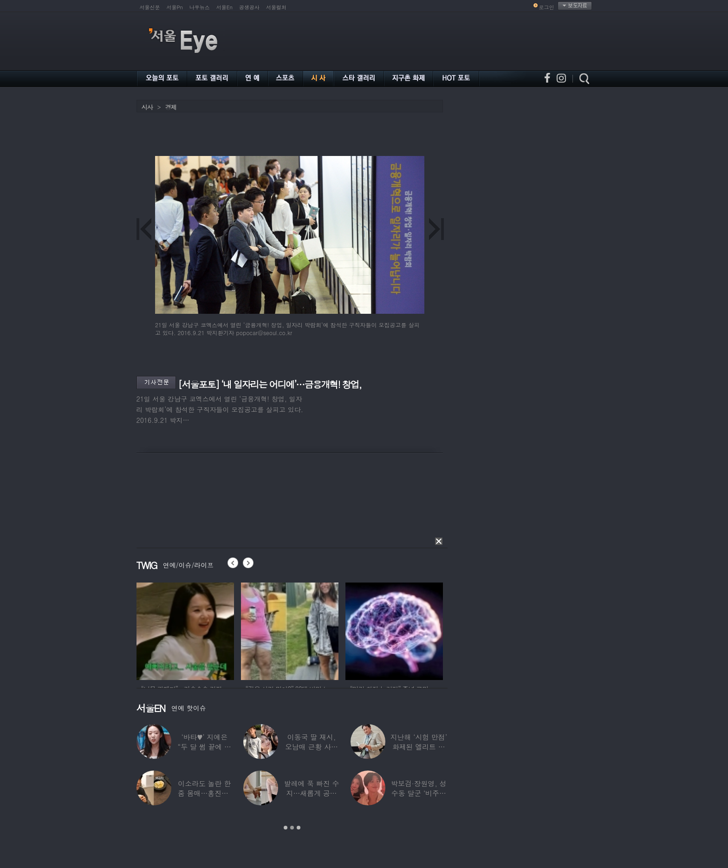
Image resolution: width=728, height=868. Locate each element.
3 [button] (298, 827)
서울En (224, 7)
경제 (170, 107)
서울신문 (150, 7)
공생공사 (249, 7)
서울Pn (175, 7)
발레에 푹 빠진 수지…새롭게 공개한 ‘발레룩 (311, 793)
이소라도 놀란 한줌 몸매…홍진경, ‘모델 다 (204, 793)
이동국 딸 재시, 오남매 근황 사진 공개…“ (311, 746)
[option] (185, 630)
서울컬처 (276, 7)
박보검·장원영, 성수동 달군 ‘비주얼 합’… (418, 793)
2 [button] (292, 827)
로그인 (546, 7)
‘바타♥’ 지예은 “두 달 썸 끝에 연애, (204, 746)
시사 (147, 107)
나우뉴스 (199, 7)
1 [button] (285, 827)
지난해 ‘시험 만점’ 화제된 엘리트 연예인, (418, 746)
